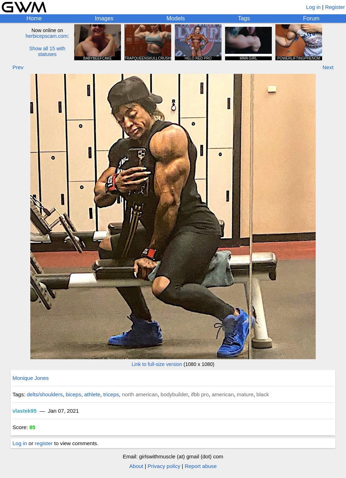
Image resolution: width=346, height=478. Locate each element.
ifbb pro (200, 394)
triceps (111, 394)
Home (34, 18)
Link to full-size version (157, 364)
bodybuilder (174, 394)
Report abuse (201, 466)
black (262, 394)
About (136, 466)
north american (140, 394)
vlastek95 (24, 411)
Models (176, 18)
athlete (92, 394)
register (44, 443)
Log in (313, 7)
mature (245, 394)
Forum (311, 18)
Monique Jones (30, 378)
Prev (18, 67)
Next (328, 67)
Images (104, 18)
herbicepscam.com (47, 36)
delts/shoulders (45, 394)
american (223, 394)
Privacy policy (164, 466)
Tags (244, 18)
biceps (73, 394)
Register (335, 7)
